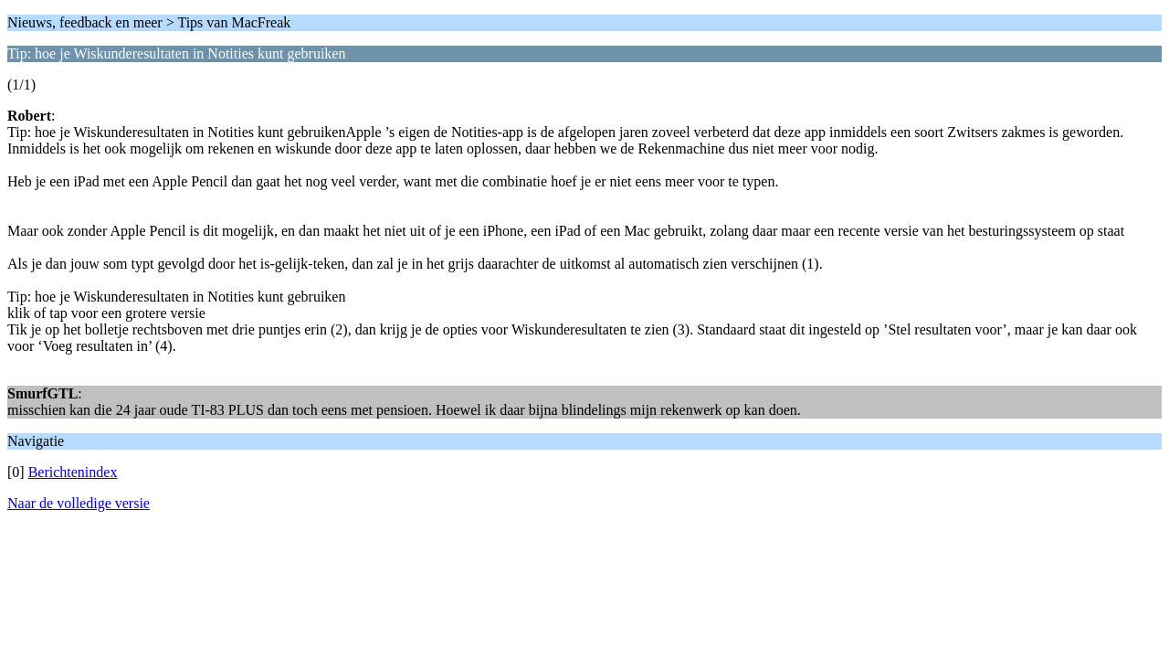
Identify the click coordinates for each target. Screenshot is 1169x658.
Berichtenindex (73, 472)
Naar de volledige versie (78, 503)
